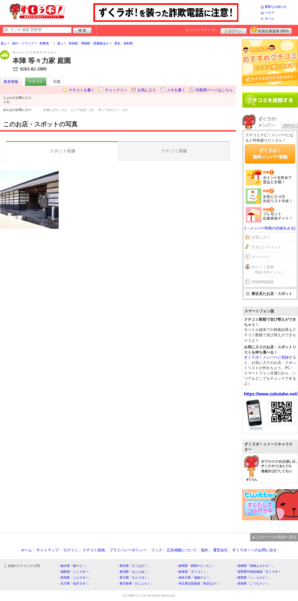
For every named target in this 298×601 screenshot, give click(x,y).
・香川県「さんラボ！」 (133, 577)
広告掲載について (181, 550)
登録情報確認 (262, 282)
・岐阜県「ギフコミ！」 (192, 571)
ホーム (269, 18)
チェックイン (116, 90)
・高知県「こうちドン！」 (253, 583)
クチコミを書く (82, 90)
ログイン (233, 30)
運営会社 (220, 550)
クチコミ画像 (174, 150)
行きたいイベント (266, 247)
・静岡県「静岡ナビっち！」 (195, 565)
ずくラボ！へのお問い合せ (254, 550)
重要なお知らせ (276, 6)
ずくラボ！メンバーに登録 (266, 357)
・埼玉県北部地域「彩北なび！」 (198, 583)
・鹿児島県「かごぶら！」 (135, 583)
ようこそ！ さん (202, 29)
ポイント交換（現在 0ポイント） (267, 269)
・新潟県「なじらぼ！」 (133, 571)
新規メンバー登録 (271, 30)
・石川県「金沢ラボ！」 (74, 583)
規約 (204, 550)
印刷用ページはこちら (214, 90)
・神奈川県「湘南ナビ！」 (194, 577)
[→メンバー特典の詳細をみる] (270, 228)
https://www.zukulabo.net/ (270, 393)
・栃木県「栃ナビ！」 (72, 565)
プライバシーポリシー (128, 550)
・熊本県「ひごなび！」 (133, 565)
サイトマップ (47, 550)
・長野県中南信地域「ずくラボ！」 (259, 571)
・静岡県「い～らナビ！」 (253, 577)
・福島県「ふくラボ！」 (74, 571)
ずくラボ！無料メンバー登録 (270, 153)
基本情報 (10, 81)
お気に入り (147, 90)
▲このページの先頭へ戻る (274, 537)
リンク (156, 550)
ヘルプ (269, 12)
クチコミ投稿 (94, 550)
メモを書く (176, 90)
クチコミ (35, 81)
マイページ (260, 257)
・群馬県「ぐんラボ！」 (74, 577)
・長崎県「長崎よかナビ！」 (254, 565)
